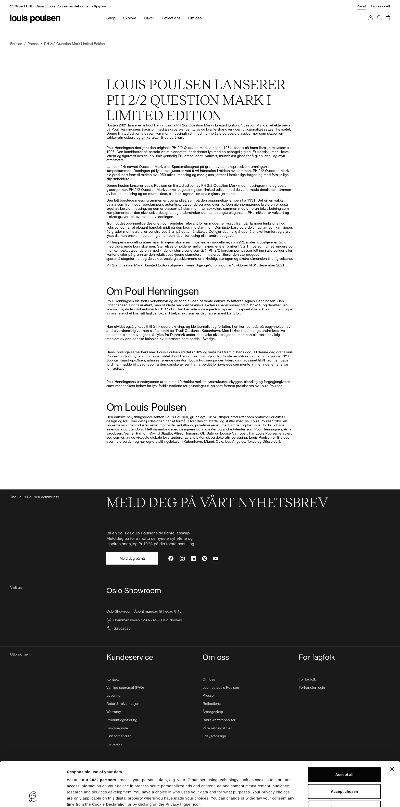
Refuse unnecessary (344, 766)
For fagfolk (307, 679)
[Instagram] (182, 558)
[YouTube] (215, 558)
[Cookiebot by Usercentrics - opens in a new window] (33, 797)
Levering (113, 695)
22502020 (118, 628)
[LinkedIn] (193, 558)
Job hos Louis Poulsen (221, 687)
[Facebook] (170, 558)
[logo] (35, 19)
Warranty (113, 711)
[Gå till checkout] (388, 23)
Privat (361, 6)
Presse (208, 695)
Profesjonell (380, 6)
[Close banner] (392, 727)
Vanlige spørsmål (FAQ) (125, 687)
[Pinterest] (204, 558)
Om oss (209, 679)
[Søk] (379, 23)
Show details (268, 797)
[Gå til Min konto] (370, 23)
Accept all (344, 733)
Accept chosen (344, 749)
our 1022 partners (99, 738)
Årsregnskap (213, 711)
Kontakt (112, 679)
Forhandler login (312, 687)
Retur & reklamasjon (122, 703)
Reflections (212, 703)
